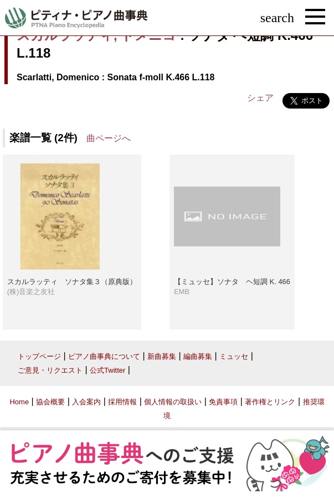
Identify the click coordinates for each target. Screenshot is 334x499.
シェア (260, 97)
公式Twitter (107, 370)
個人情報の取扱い (173, 402)
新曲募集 (161, 356)
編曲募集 (197, 356)
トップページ (39, 356)
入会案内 (86, 402)
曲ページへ (108, 138)
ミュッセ (233, 356)
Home (19, 402)
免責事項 (223, 402)
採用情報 (122, 402)
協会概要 (50, 402)
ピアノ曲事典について (104, 356)
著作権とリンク (270, 402)
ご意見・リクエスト (50, 370)
